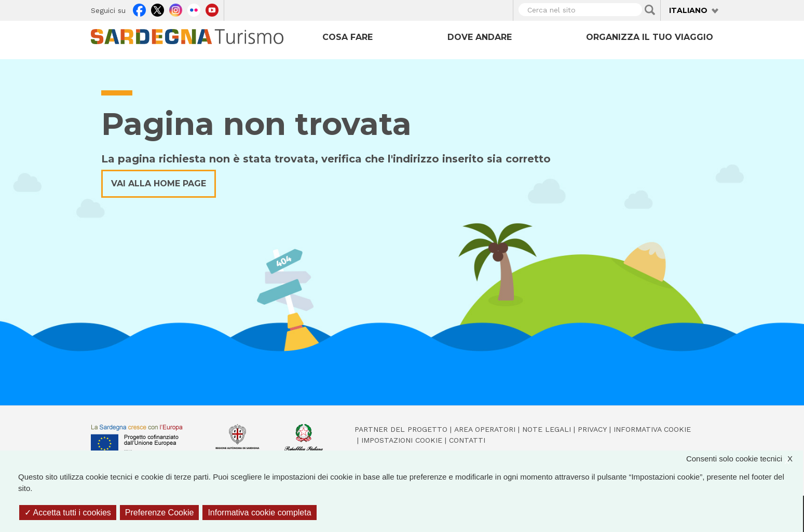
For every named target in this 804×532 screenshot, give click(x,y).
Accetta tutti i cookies (67, 512)
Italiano (688, 10)
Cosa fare (347, 37)
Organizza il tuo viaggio (649, 37)
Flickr (193, 9)
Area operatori (484, 429)
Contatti (467, 440)
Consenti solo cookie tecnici (744, 459)
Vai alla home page (158, 183)
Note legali (546, 429)
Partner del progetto (401, 429)
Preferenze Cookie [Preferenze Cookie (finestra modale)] (159, 512)
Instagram (175, 9)
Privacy (592, 429)
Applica (650, 10)
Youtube (212, 9)
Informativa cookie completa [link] (259, 512)
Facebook (139, 9)
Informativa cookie (652, 429)
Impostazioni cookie (401, 440)
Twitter (157, 9)
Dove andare (479, 37)
